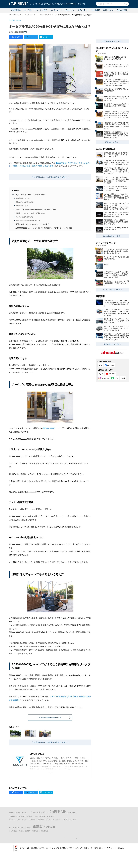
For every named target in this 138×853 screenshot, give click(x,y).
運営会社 (12, 819)
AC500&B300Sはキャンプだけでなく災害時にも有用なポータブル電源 (43, 228)
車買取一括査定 (24, 831)
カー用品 (27, 10)
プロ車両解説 (15, 10)
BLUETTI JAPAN (45, 15)
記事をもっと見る (111, 142)
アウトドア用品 (40, 10)
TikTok (123, 378)
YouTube (112, 374)
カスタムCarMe (39, 816)
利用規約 (41, 819)
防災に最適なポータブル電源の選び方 (30, 194)
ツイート (32, 37)
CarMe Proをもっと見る (111, 236)
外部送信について (70, 819)
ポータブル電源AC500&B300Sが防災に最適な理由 (35, 209)
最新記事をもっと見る (111, 344)
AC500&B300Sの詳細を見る (50, 717)
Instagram (105, 378)
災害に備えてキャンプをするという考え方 (32, 224)
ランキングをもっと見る (111, 290)
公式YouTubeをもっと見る (111, 41)
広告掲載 (32, 819)
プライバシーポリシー (54, 819)
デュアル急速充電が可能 (24, 217)
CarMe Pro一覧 (30, 15)
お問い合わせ (108, 10)
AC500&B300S (49, 428)
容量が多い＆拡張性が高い (25, 202)
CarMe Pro (70, 10)
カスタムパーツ (56, 10)
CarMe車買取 (122, 10)
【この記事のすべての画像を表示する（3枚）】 (50, 177)
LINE (116, 378)
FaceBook (110, 365)
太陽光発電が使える (23, 198)
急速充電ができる (22, 205)
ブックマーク (47, 37)
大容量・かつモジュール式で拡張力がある (30, 213)
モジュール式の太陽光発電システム (28, 220)
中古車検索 (95, 10)
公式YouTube (82, 10)
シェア (17, 37)
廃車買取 (35, 831)
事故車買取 (44, 831)
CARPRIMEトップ (15, 15)
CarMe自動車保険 (25, 816)
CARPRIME (13, 816)
